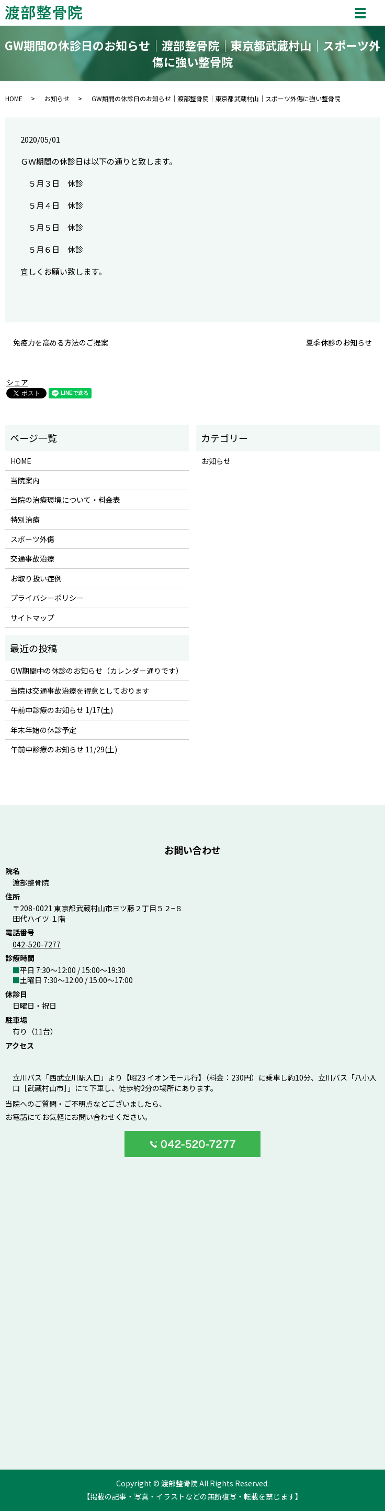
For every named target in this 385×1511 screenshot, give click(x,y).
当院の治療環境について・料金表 (65, 499)
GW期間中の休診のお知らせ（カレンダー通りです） (96, 670)
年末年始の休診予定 (43, 730)
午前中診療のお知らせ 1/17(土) (61, 710)
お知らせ (57, 98)
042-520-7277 (37, 944)
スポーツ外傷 (32, 539)
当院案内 (25, 480)
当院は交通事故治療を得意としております (80, 690)
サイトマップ (32, 617)
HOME (13, 98)
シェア (17, 382)
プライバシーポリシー (47, 597)
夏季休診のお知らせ (339, 343)
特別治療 (25, 519)
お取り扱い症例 (36, 578)
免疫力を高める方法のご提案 (60, 343)
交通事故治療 (32, 558)
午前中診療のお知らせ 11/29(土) (63, 749)
